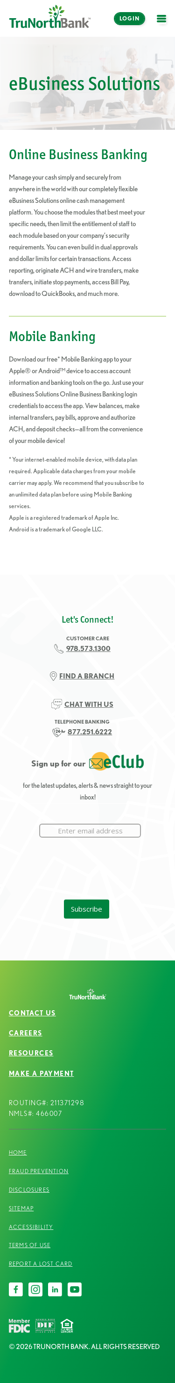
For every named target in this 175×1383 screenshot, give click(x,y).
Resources (31, 1053)
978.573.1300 (88, 648)
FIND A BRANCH (86, 676)
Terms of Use (29, 1245)
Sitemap (21, 1208)
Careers (25, 1033)
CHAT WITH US (88, 704)
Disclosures (29, 1190)
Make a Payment (41, 1073)
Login (129, 18)
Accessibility (31, 1227)
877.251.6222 (90, 732)
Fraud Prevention (39, 1171)
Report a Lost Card (41, 1264)
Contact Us (32, 1013)
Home (18, 1152)
